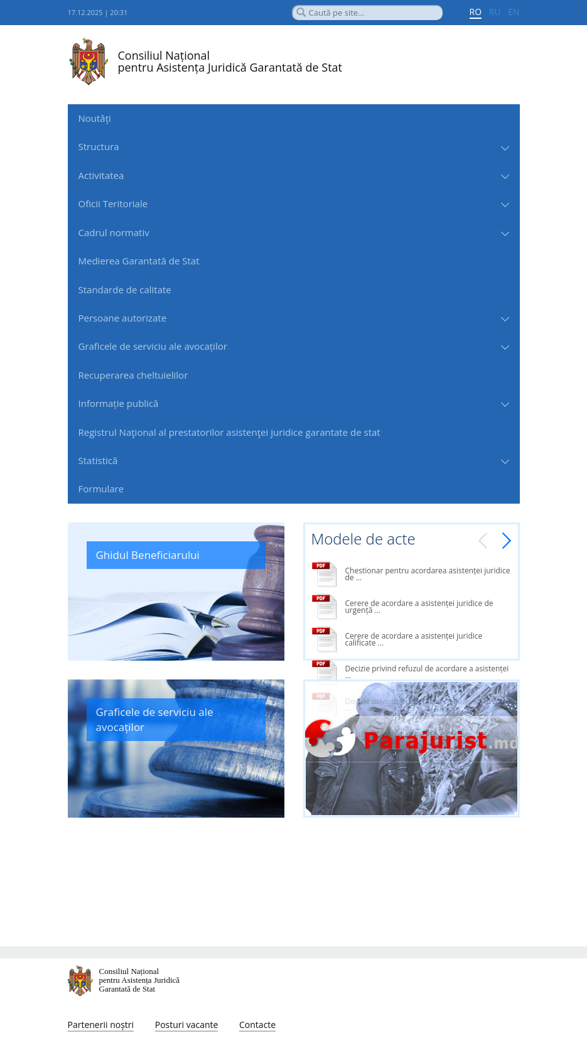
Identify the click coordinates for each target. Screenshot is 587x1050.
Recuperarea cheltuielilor (133, 375)
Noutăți (94, 118)
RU (495, 12)
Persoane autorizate (122, 317)
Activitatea (101, 175)
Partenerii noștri (101, 1025)
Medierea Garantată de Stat (139, 260)
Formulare (101, 488)
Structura (98, 146)
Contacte (257, 1025)
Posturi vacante (186, 1025)
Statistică (98, 460)
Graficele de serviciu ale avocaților (152, 346)
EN (513, 12)
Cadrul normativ (113, 232)
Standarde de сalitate (124, 289)
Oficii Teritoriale (113, 203)
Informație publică (118, 403)
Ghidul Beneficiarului (148, 555)
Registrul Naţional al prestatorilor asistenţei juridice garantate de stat (229, 432)
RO (476, 12)
